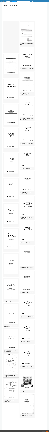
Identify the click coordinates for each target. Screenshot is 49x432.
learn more (43, 431)
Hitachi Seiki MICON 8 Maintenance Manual (27, 391)
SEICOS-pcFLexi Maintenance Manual (26, 168)
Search (29, 1)
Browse (13, 1)
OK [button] (46, 431)
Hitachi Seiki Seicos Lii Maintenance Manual (27, 292)
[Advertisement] (20, 14)
